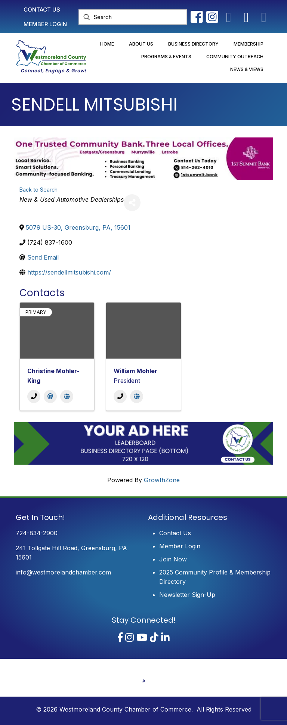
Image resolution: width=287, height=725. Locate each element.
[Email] (50, 396)
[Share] (132, 202)
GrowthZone (162, 480)
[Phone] (33, 396)
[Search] (132, 17)
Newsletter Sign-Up (187, 594)
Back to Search (38, 189)
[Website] (66, 396)
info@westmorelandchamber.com (63, 572)
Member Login (179, 546)
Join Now (173, 559)
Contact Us (175, 533)
